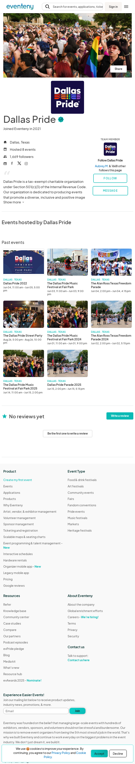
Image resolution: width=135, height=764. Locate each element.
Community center (16, 617)
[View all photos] (67, 45)
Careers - (83, 617)
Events (8, 486)
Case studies (12, 623)
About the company (81, 604)
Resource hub (12, 674)
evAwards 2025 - (22, 680)
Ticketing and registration (20, 530)
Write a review (120, 415)
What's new (11, 667)
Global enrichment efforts (85, 611)
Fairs (71, 499)
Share (118, 69)
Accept (99, 753)
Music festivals (77, 518)
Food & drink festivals (82, 480)
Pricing (8, 579)
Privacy (72, 630)
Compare (9, 630)
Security (73, 636)
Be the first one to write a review (67, 433)
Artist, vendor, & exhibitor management (30, 511)
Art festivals (76, 486)
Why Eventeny (13, 505)
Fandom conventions (82, 505)
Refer (7, 604)
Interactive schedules (18, 554)
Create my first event (17, 480)
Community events (81, 492)
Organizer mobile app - (22, 566)
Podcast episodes (15, 642)
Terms (72, 623)
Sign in (113, 6)
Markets (73, 524)
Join (77, 711)
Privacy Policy (61, 753)
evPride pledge (13, 648)
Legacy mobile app (16, 573)
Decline (118, 753)
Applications (11, 492)
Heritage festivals (80, 530)
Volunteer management (19, 518)
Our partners (12, 636)
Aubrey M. (101, 166)
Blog (6, 655)
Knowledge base (14, 611)
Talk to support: (85, 658)
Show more (14, 202)
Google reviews (14, 585)
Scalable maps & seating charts (24, 537)
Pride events (76, 511)
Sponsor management (18, 524)
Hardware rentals (15, 560)
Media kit (9, 661)
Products (9, 499)
